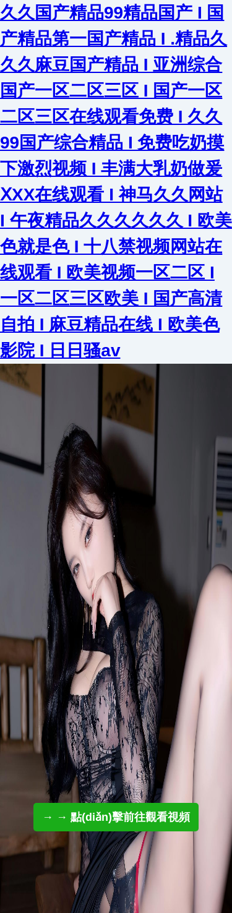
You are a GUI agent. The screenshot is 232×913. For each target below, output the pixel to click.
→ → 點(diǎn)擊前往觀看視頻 (116, 817)
